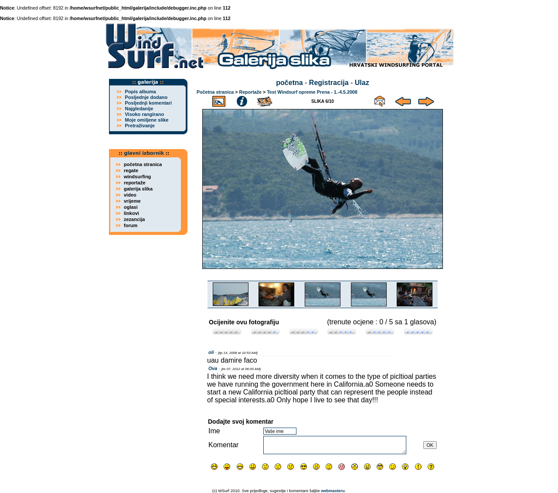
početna (289, 82)
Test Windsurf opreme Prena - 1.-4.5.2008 (312, 92)
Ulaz (362, 82)
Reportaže (250, 92)
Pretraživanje (139, 125)
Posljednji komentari (148, 102)
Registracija (329, 82)
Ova (212, 368)
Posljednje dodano (146, 97)
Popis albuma (140, 91)
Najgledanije (139, 108)
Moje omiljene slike (146, 119)
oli (211, 352)
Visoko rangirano (144, 114)
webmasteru (332, 491)
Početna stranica (215, 92)
